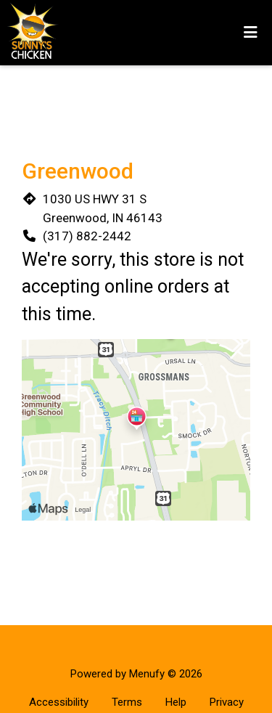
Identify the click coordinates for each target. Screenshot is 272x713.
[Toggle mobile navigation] (250, 32)
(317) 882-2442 (87, 236)
